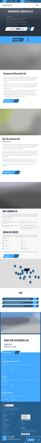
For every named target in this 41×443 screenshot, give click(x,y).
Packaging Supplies (5, 433)
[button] (16, 273)
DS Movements (10, 86)
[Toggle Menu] (37, 5)
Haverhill (6, 248)
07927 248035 (16, 1)
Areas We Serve (23, 423)
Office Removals (4, 423)
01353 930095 (11, 1)
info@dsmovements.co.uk (29, 1)
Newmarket (6, 246)
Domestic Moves (4, 429)
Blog (21, 425)
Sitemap (3, 416)
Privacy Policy (4, 415)
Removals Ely (4, 422)
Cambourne (25, 246)
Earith (24, 244)
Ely (4, 242)
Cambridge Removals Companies (7, 432)
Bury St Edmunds (7, 244)
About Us (22, 422)
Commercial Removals (5, 426)
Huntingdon (25, 240)
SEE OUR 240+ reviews (19, 29)
